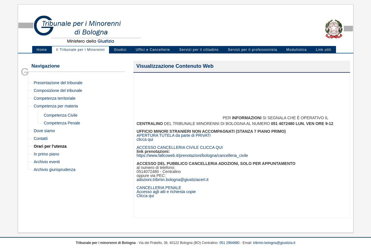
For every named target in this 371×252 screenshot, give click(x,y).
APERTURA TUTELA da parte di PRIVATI (174, 135)
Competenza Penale (62, 123)
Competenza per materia (56, 106)
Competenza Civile (61, 115)
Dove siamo (44, 130)
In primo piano (46, 154)
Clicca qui (145, 195)
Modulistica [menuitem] (296, 50)
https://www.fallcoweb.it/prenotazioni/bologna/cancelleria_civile (192, 155)
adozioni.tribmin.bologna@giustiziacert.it (173, 179)
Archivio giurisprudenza (55, 169)
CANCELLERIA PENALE (159, 187)
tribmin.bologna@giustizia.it (274, 243)
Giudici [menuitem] (120, 50)
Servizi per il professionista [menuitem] (252, 50)
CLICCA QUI (211, 147)
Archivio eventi (47, 161)
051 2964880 (230, 243)
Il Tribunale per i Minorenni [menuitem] (80, 50)
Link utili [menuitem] (323, 50)
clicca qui (145, 139)
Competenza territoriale (55, 98)
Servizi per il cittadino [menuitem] (199, 50)
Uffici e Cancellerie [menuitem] (153, 50)
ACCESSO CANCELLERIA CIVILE (168, 147)
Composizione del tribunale (58, 90)
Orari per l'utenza (50, 146)
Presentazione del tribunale (58, 82)
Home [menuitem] (42, 50)
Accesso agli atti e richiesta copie (166, 191)
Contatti (41, 138)
